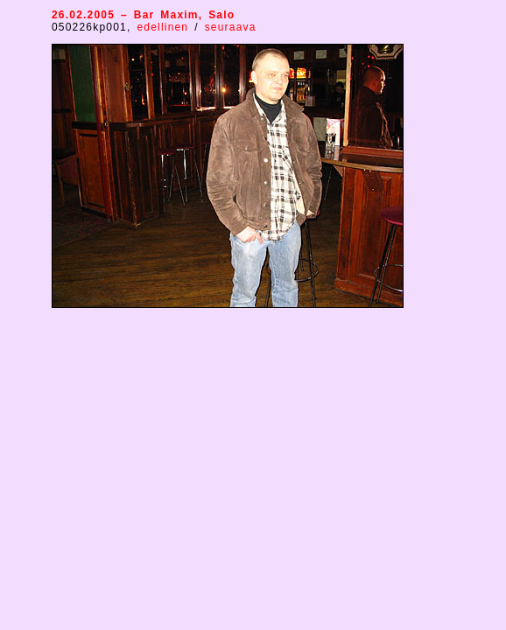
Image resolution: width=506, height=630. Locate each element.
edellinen (165, 27)
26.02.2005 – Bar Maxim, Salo (143, 15)
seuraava (231, 27)
